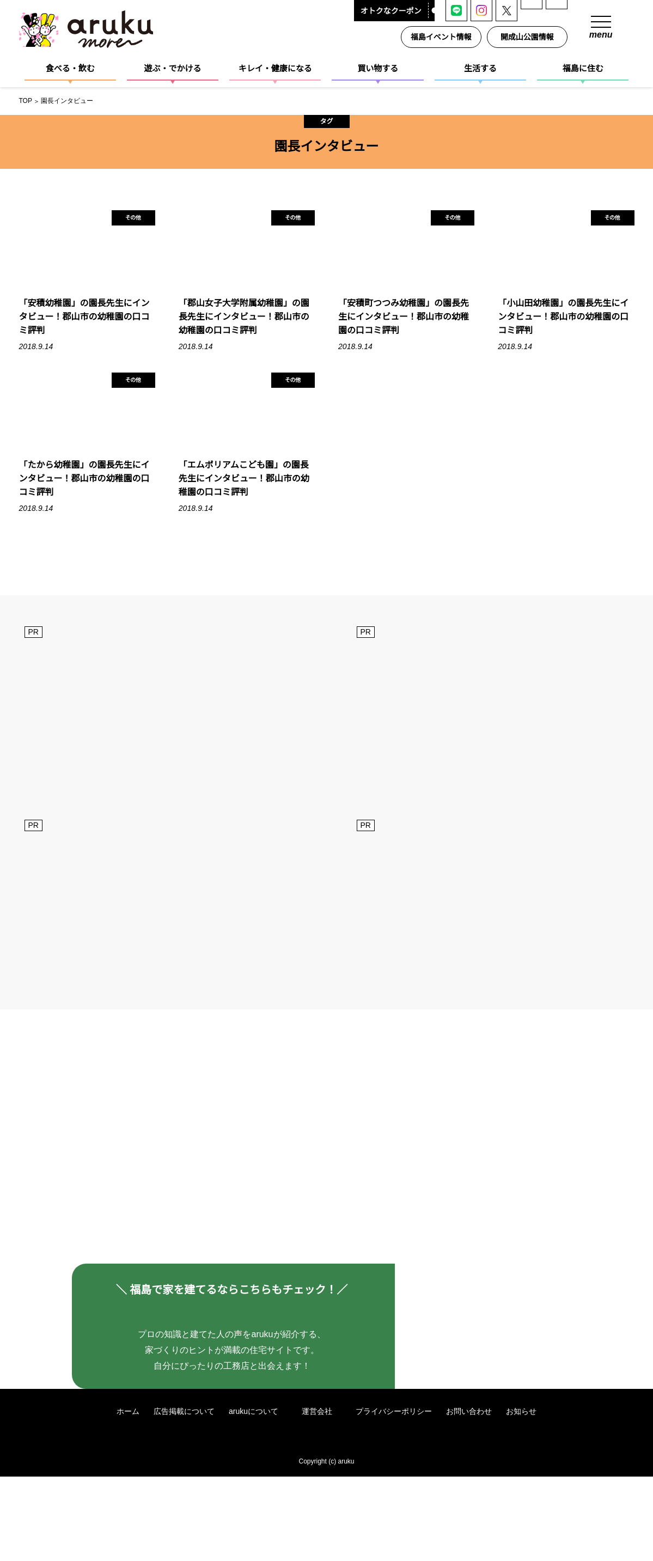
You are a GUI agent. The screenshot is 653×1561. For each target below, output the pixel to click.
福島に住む (583, 68)
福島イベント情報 (443, 37)
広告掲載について (183, 1495)
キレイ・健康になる (275, 68)
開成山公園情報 (529, 37)
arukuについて (258, 1495)
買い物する (377, 68)
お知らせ (522, 1495)
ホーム (127, 1495)
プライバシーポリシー (395, 1495)
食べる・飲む (70, 68)
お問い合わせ (470, 1495)
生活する (480, 68)
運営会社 (323, 1495)
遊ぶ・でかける (172, 68)
